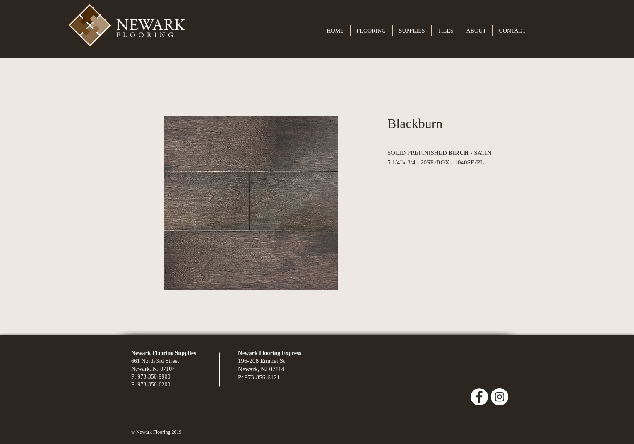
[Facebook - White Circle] (479, 396)
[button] (371, 30)
